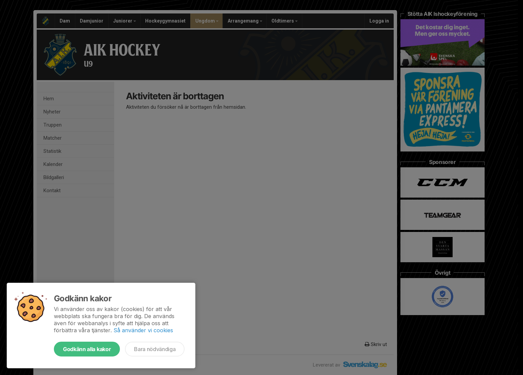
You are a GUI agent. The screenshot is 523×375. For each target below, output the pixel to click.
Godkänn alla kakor (87, 349)
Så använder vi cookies (143, 330)
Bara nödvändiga (154, 349)
